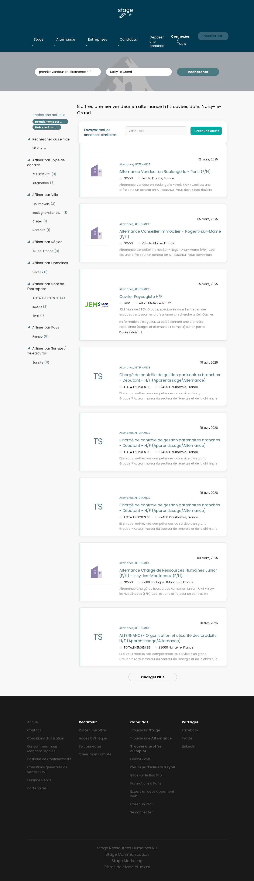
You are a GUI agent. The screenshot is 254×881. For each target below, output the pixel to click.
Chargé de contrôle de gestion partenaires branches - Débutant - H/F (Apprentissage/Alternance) (169, 377)
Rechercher (198, 71)
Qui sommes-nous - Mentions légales (43, 749)
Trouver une (151, 738)
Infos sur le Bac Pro (146, 775)
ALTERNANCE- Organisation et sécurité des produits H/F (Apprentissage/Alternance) (168, 638)
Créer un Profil (142, 804)
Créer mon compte (95, 754)
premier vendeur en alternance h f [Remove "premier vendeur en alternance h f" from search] (51, 121)
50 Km (37, 148)
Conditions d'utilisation (45, 738)
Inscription (212, 36)
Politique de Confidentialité (49, 759)
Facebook (190, 730)
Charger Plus (152, 677)
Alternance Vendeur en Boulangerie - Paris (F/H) (165, 171)
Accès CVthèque (93, 738)
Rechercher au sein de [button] (50, 139)
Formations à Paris (145, 783)
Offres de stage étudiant (127, 867)
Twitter (188, 738)
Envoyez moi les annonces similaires (100, 132)
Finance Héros (39, 780)
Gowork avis (140, 759)
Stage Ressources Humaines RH (127, 848)
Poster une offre (92, 730)
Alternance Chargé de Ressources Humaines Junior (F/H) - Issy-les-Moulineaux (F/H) (168, 573)
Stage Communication (127, 854)
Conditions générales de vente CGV (47, 770)
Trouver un (145, 730)
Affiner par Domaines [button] (49, 263)
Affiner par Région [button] (46, 242)
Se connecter (90, 746)
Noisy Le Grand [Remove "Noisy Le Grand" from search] (45, 127)
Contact (34, 730)
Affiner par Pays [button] (45, 327)
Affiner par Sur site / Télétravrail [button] (46, 351)
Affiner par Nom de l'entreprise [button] (45, 286)
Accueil (33, 722)
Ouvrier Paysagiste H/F (140, 296)
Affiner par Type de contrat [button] (46, 162)
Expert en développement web (152, 794)
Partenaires (37, 788)
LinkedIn (188, 746)
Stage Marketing (127, 860)
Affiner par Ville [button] (44, 195)
